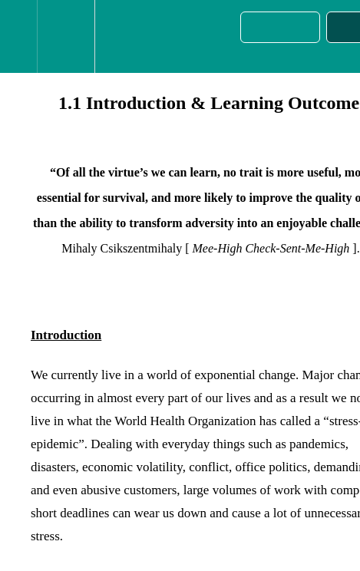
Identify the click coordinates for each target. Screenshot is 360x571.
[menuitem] (65, 36)
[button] (18, 36)
